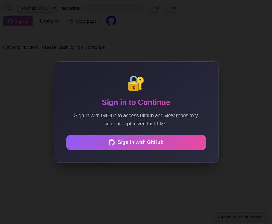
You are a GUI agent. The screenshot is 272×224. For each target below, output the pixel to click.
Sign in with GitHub (136, 142)
